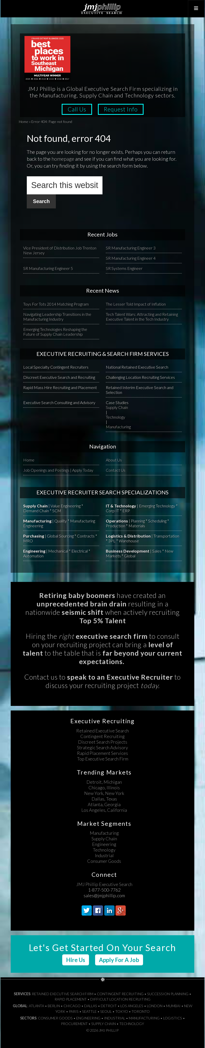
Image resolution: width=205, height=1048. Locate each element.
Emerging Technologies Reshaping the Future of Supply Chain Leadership (55, 331)
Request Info (121, 109)
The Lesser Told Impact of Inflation (136, 304)
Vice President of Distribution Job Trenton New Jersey (59, 250)
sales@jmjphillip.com (104, 895)
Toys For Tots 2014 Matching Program (56, 304)
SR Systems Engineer (124, 268)
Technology (115, 417)
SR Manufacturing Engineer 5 (48, 268)
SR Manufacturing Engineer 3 (131, 247)
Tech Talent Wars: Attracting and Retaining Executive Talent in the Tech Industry (142, 316)
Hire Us (75, 959)
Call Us (77, 109)
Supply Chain (117, 407)
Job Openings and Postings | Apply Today (58, 470)
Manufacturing (118, 426)
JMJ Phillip (102, 8)
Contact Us (115, 470)
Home (23, 121)
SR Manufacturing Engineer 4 (131, 258)
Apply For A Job (119, 959)
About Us (114, 459)
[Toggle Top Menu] (196, 8)
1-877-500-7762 (104, 890)
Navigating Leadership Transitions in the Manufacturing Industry (57, 316)
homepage (63, 159)
